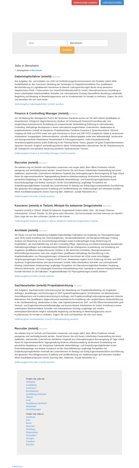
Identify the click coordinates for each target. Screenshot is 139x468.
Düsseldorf (31, 435)
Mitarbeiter (31, 406)
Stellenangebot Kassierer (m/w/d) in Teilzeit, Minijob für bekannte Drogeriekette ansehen (56, 221)
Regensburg (32, 432)
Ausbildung (31, 385)
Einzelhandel (32, 391)
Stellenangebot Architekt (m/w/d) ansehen (34, 276)
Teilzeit (29, 397)
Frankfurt (30, 441)
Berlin (29, 423)
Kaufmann (31, 388)
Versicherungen (33, 409)
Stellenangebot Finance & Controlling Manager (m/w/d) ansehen (45, 153)
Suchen (67, 49)
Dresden (30, 444)
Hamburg (30, 417)
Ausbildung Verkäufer (36, 394)
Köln (28, 420)
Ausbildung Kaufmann (36, 403)
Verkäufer (30, 382)
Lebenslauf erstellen (112, 2)
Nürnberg (30, 429)
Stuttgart (30, 438)
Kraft (28, 400)
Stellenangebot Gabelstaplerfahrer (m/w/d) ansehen (39, 104)
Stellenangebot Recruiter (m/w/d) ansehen (35, 196)
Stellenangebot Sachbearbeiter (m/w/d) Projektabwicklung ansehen (46, 319)
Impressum (17, 466)
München (30, 426)
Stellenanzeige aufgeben (85, 2)
